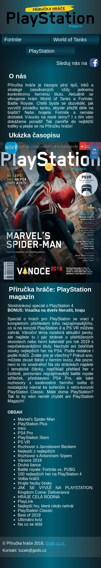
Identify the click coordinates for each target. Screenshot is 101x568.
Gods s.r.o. (55, 543)
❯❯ (94, 212)
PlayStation (41, 51)
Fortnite (13, 39)
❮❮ (8, 212)
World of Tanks (70, 39)
